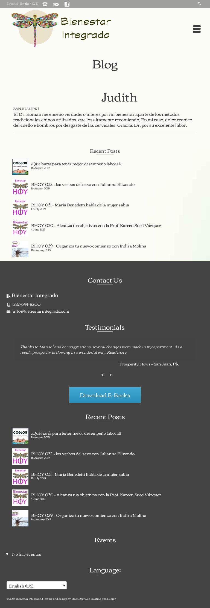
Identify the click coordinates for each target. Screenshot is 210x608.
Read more (116, 352)
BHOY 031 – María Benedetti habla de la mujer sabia (80, 204)
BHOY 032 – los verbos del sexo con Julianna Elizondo (83, 183)
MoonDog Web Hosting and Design (93, 598)
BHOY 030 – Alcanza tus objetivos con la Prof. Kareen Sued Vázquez (96, 224)
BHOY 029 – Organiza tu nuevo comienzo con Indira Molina (88, 245)
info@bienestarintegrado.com (38, 311)
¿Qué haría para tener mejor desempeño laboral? (76, 163)
